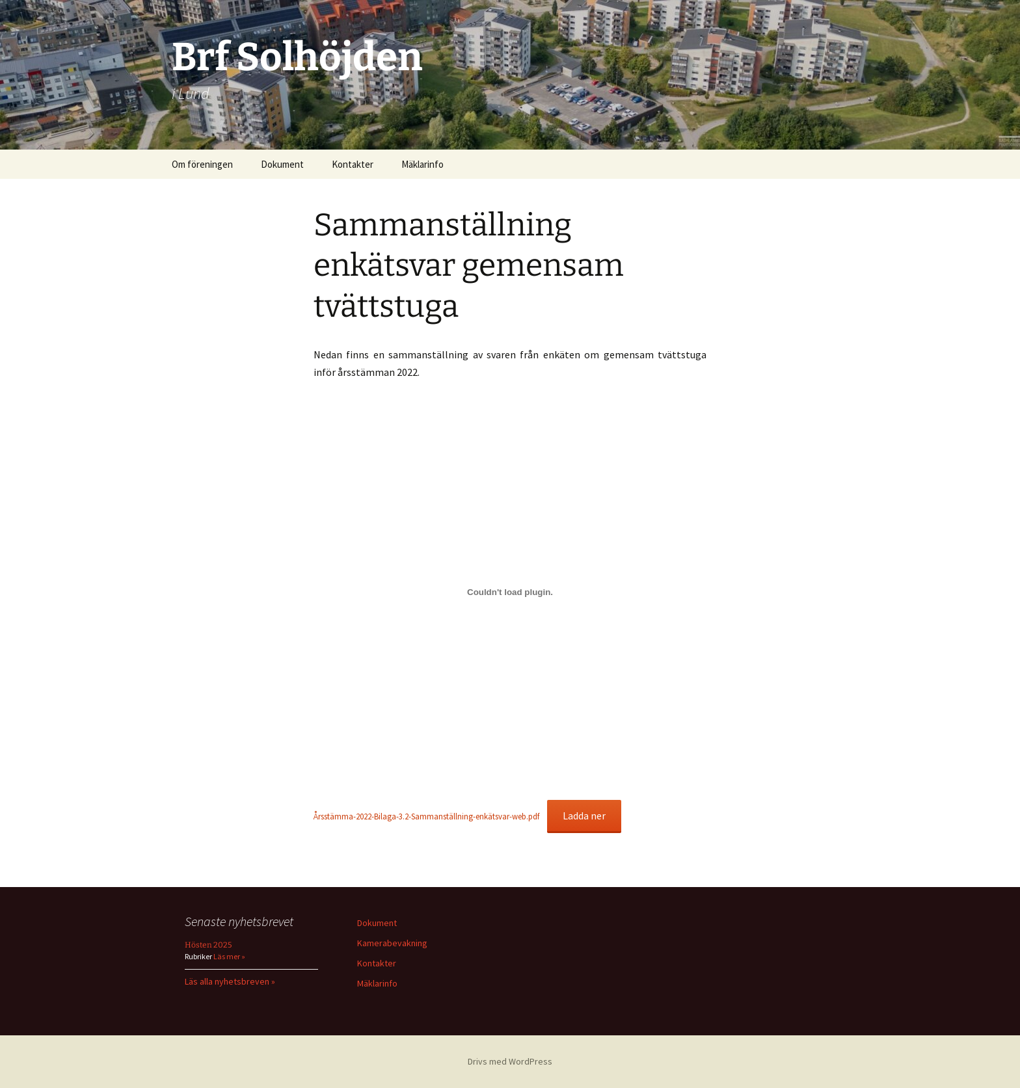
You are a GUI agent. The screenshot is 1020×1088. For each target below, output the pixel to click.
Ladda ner (584, 815)
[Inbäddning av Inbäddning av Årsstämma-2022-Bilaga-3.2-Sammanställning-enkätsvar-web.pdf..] (510, 592)
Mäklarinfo (422, 164)
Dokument (282, 164)
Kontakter (352, 164)
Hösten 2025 (208, 944)
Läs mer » (228, 956)
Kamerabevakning (392, 943)
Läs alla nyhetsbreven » (230, 981)
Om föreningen (202, 164)
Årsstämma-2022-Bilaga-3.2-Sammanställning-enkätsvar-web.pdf (426, 816)
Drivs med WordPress (510, 1061)
